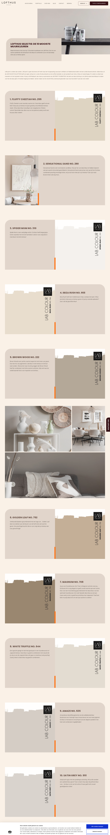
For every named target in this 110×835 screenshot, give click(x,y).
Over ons (47, 3)
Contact (61, 3)
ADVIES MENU (29, 3)
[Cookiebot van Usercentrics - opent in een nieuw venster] (10, 832)
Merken (69, 3)
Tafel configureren (99, 3)
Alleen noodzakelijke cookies (97, 825)
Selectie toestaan (97, 820)
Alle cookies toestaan (97, 815)
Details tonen (82, 832)
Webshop (83, 3)
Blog (54, 3)
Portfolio (38, 3)
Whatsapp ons (108, 424)
